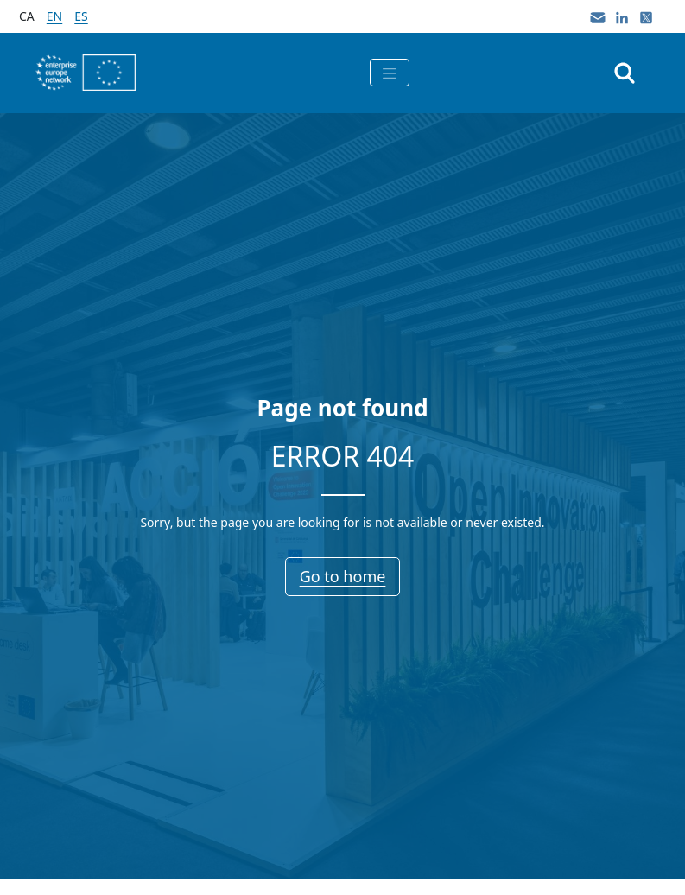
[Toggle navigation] (389, 72)
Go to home (343, 576)
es (80, 16)
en (54, 16)
